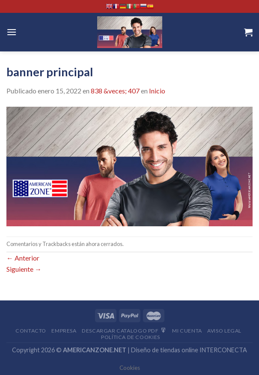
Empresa (63, 330)
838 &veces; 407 (115, 91)
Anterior (22, 258)
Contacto (30, 330)
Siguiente (24, 269)
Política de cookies (130, 337)
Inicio (157, 91)
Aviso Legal (224, 330)
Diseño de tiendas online (164, 350)
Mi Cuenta (187, 330)
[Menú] (11, 31)
